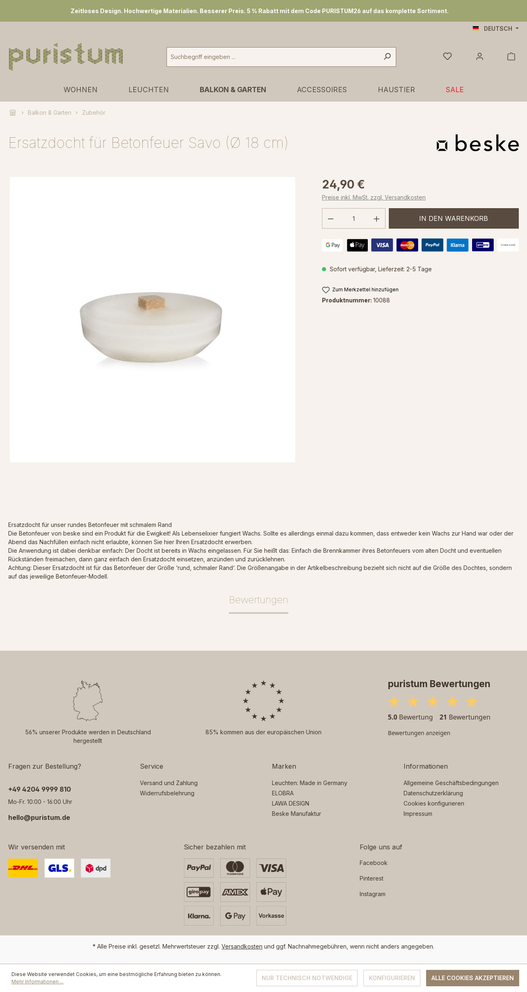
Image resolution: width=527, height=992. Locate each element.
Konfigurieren (392, 977)
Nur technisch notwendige (307, 977)
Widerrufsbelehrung (167, 793)
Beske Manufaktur (296, 813)
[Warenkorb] (511, 57)
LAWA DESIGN (290, 803)
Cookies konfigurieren (434, 803)
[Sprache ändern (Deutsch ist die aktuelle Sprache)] (495, 29)
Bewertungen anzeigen (419, 733)
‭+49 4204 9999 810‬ (39, 789)
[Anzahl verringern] (330, 218)
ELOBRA (283, 793)
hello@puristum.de (39, 817)
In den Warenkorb (453, 218)
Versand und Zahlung (169, 782)
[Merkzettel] (447, 57)
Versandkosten (241, 946)
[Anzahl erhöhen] (377, 218)
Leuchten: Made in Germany (309, 782)
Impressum (418, 813)
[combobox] (273, 57)
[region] (263, 11)
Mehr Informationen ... (37, 981)
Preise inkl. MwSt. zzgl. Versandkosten (374, 197)
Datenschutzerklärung (433, 793)
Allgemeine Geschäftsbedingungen (451, 782)
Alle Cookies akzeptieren (472, 977)
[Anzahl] (354, 218)
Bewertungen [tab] (258, 600)
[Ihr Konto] (479, 57)
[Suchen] (387, 57)
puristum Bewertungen (439, 683)
